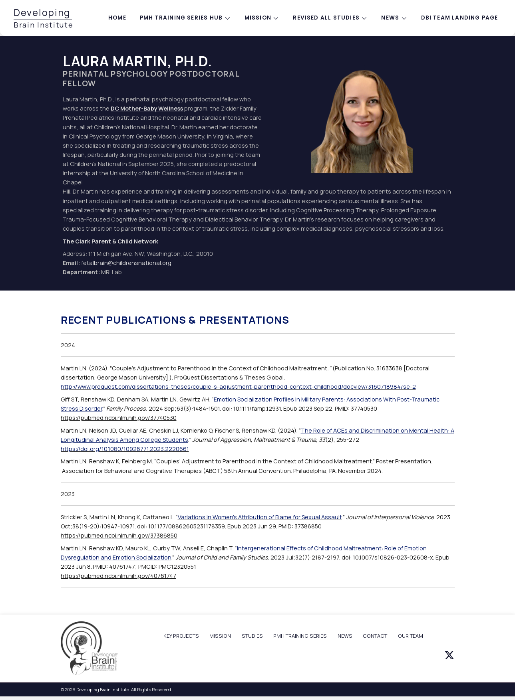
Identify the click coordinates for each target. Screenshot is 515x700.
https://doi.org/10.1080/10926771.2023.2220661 (125, 449)
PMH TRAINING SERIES (300, 635)
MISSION (220, 635)
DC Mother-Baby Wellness (147, 108)
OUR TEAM (410, 635)
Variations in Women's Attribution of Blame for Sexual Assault (260, 517)
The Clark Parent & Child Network (110, 241)
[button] (449, 655)
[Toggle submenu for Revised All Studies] (364, 18)
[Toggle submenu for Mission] (276, 18)
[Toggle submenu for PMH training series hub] (227, 18)
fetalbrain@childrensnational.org (126, 263)
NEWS (345, 635)
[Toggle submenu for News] (404, 18)
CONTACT (375, 635)
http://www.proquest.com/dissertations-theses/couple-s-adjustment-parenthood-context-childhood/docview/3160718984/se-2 (238, 386)
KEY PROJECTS (181, 635)
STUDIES (252, 635)
